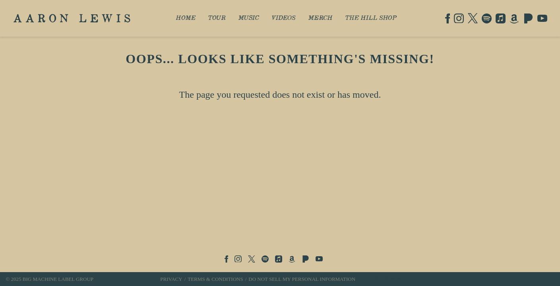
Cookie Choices (382, 279)
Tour (217, 18)
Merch (320, 18)
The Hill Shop (371, 18)
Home (186, 18)
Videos (284, 18)
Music (248, 18)
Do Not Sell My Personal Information (301, 279)
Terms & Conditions (215, 279)
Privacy (171, 279)
